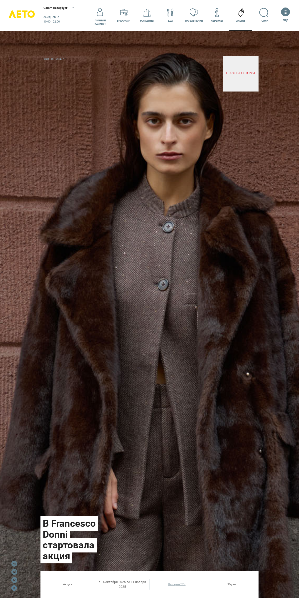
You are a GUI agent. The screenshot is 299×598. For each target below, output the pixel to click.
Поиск (264, 15)
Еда (170, 15)
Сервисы (217, 15)
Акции (240, 15)
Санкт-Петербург (58, 8)
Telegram (14, 572)
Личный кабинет (100, 15)
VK (14, 564)
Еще (285, 15)
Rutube (14, 580)
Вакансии (124, 15)
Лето (22, 15)
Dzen (14, 588)
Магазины (147, 15)
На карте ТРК (177, 584)
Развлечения (194, 15)
